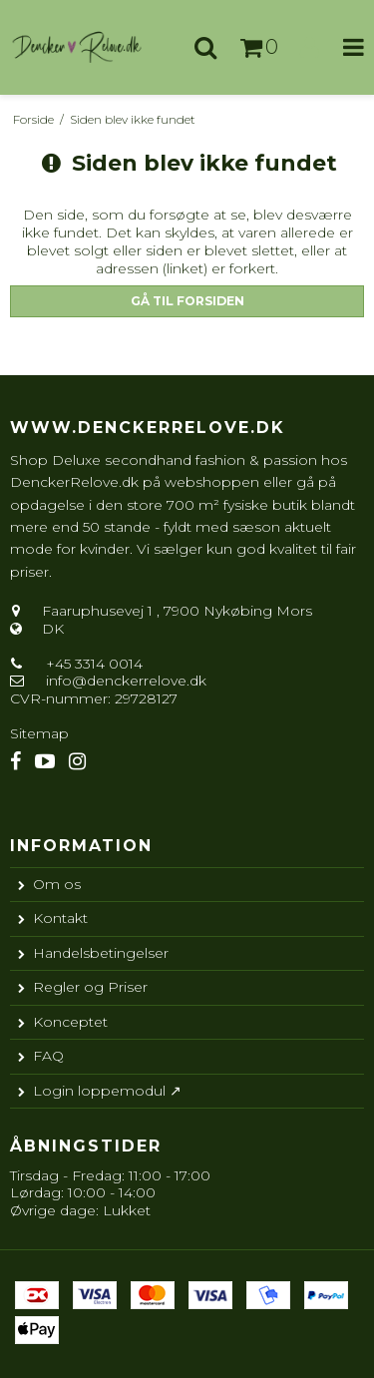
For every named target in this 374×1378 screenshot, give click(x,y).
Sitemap (39, 733)
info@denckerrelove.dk (126, 680)
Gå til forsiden (187, 300)
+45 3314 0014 (92, 664)
